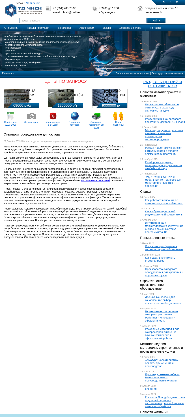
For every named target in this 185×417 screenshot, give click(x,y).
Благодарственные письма (167, 73)
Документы (64, 27)
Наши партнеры (118, 123)
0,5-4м (105, 99)
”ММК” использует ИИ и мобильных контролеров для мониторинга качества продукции (163, 181)
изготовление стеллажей (95, 180)
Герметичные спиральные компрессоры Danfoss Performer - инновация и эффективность (161, 316)
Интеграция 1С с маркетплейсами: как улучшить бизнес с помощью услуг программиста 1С (164, 227)
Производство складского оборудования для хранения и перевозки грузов (164, 272)
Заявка (107, 27)
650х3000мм (64, 99)
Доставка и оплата (130, 27)
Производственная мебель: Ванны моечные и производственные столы (162, 377)
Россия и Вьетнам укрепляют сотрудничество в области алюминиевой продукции (163, 150)
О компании (11, 27)
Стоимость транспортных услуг (96, 125)
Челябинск (33, 3)
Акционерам (86, 27)
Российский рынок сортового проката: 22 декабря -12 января (165, 120)
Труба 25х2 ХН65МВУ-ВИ (113, 93)
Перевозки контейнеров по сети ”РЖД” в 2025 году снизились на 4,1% (162, 107)
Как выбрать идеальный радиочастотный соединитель (164, 213)
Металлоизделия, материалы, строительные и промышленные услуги (161, 347)
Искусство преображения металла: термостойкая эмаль (164, 248)
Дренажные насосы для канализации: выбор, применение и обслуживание (163, 300)
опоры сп (151, 388)
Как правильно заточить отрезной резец (160, 259)
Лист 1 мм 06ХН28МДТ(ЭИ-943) (75, 93)
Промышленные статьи (157, 238)
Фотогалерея (31, 122)
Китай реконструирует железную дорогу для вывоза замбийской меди (163, 165)
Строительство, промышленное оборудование (152, 284)
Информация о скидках (53, 123)
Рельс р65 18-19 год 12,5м (24, 93)
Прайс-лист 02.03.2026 (10, 123)
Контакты (155, 27)
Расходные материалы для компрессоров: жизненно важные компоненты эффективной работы (162, 333)
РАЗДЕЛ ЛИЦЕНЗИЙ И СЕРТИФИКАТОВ (162, 84)
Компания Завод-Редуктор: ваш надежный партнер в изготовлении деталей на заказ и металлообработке (165, 402)
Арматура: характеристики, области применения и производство (162, 363)
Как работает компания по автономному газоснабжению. (164, 201)
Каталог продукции (38, 27)
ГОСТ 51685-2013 (22, 99)
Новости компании (154, 412)
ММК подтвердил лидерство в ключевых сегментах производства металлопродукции (164, 135)
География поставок (74, 123)
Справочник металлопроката (132, 73)
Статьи (145, 191)
